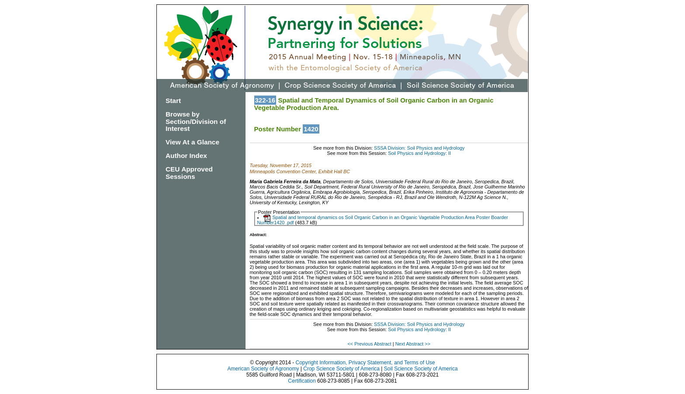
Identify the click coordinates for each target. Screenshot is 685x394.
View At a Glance (192, 142)
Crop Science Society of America (341, 369)
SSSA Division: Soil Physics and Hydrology (419, 148)
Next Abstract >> (412, 343)
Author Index (186, 155)
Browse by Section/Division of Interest (196, 121)
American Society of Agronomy (263, 369)
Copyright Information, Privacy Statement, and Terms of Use (365, 363)
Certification (301, 381)
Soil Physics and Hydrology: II (419, 153)
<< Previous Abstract (369, 343)
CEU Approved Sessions (189, 172)
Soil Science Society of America (421, 369)
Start (173, 100)
